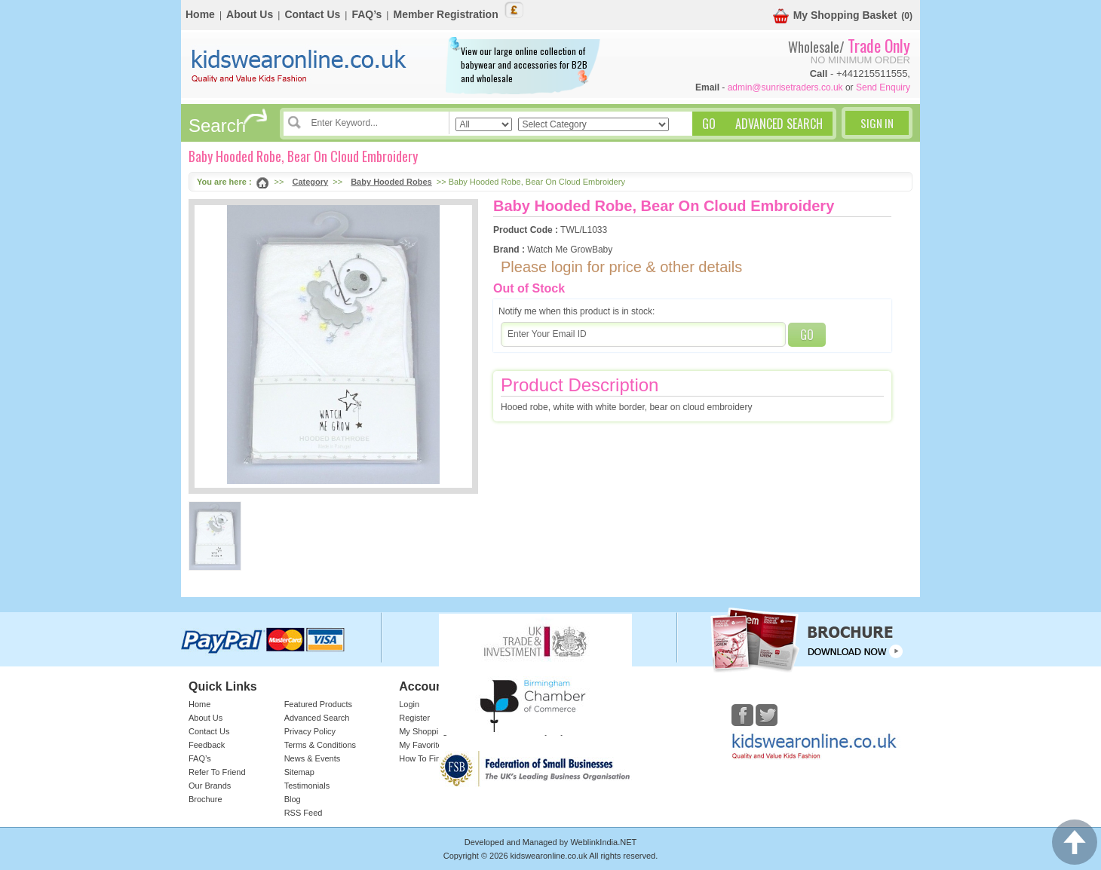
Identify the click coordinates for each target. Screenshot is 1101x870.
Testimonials (307, 785)
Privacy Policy (310, 731)
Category (311, 181)
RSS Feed (303, 812)
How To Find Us (428, 758)
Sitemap (299, 772)
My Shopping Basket (835, 16)
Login (409, 704)
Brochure (205, 799)
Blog (292, 799)
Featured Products (318, 704)
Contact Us (312, 14)
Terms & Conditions (320, 744)
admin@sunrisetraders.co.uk (785, 87)
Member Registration (445, 14)
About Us (249, 14)
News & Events (312, 758)
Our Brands (210, 785)
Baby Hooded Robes (391, 181)
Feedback (207, 744)
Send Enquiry (883, 87)
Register (414, 717)
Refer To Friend (217, 772)
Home (200, 14)
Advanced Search (317, 717)
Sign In (877, 123)
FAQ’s (366, 14)
